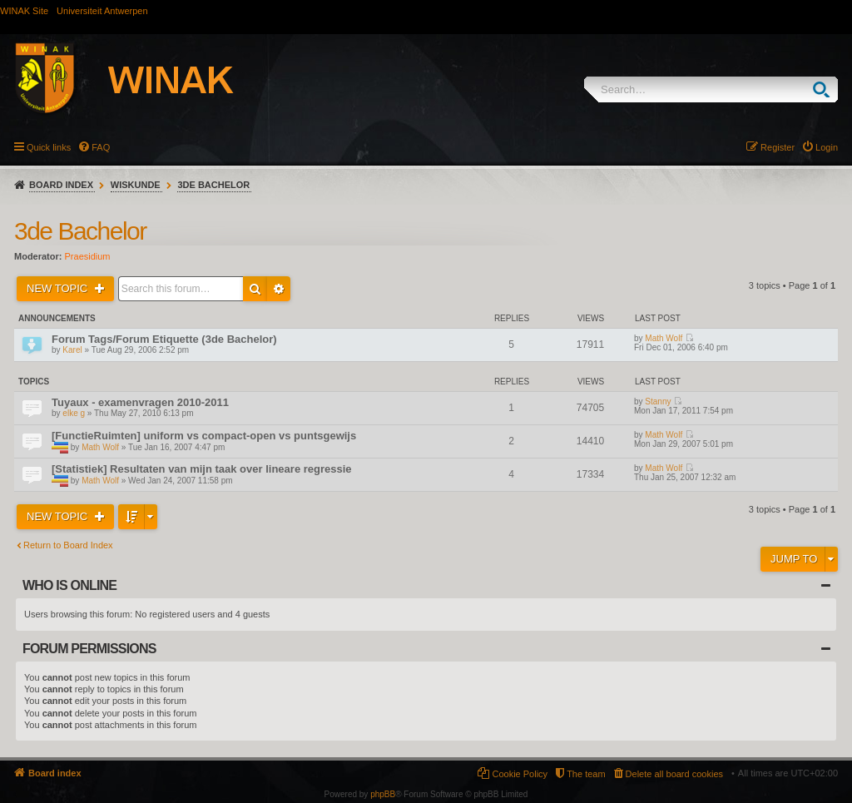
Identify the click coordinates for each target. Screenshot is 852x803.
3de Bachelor (213, 185)
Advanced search (278, 288)
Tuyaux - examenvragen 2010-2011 (140, 402)
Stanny (658, 401)
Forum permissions (89, 649)
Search (825, 89)
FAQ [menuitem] (101, 147)
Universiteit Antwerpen (102, 11)
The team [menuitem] (586, 774)
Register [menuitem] (777, 147)
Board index (61, 185)
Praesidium (88, 256)
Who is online (69, 585)
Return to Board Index (68, 545)
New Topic (59, 288)
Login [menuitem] (826, 147)
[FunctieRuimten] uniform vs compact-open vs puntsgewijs (204, 435)
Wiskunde (136, 185)
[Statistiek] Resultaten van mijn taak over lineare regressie (202, 469)
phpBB (382, 794)
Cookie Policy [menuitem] (519, 774)
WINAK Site (24, 11)
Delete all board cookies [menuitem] (674, 774)
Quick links (49, 147)
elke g (73, 413)
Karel (72, 349)
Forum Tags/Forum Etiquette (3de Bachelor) (164, 339)
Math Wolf (663, 338)
